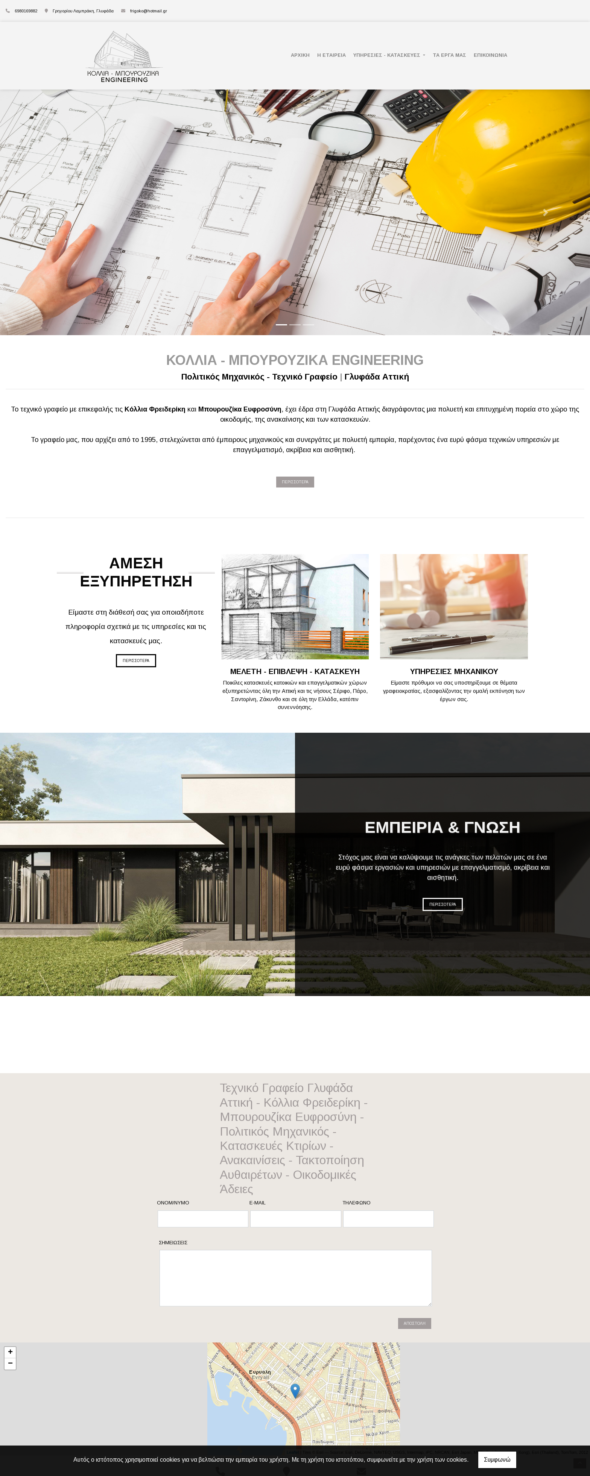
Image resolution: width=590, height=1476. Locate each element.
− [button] (10, 1364)
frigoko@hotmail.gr (148, 11)
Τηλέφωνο (356, 1203)
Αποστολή (415, 1323)
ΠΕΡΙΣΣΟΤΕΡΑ (295, 482)
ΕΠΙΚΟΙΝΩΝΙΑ (490, 55)
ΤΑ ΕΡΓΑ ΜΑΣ (449, 55)
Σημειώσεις (173, 1242)
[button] (44, 212)
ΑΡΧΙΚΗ (300, 55)
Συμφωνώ (497, 1459)
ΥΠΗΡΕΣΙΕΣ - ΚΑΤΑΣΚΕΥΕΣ (387, 55)
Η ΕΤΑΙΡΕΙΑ (331, 55)
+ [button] (10, 1352)
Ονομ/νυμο (173, 1203)
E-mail (257, 1203)
